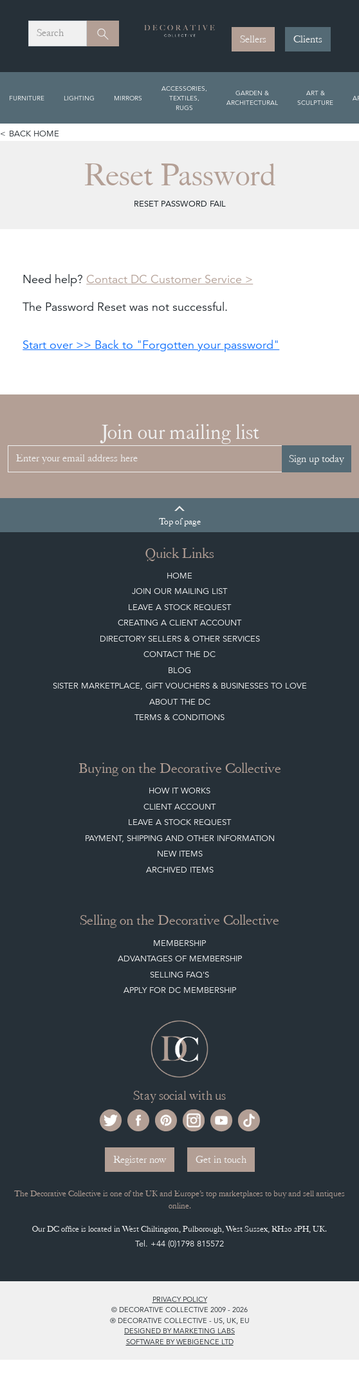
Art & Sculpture (315, 97)
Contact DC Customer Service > (169, 279)
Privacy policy (179, 1299)
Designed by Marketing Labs (179, 1330)
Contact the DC (179, 654)
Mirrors (128, 97)
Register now (139, 1159)
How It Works (179, 790)
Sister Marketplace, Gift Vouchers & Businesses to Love (180, 685)
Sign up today (316, 458)
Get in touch (221, 1159)
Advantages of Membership (180, 958)
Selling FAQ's (179, 974)
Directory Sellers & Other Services (180, 638)
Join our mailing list (179, 591)
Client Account (179, 806)
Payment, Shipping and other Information (180, 838)
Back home (34, 133)
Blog (179, 670)
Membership (179, 943)
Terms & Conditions (179, 717)
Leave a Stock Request (179, 607)
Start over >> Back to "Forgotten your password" (151, 344)
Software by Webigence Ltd (180, 1341)
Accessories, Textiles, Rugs (184, 98)
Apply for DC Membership (180, 990)
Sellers (253, 39)
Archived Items (180, 869)
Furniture (26, 97)
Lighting (79, 97)
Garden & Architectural (252, 97)
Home (179, 575)
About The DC (179, 701)
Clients (307, 39)
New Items (180, 853)
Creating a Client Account (179, 622)
